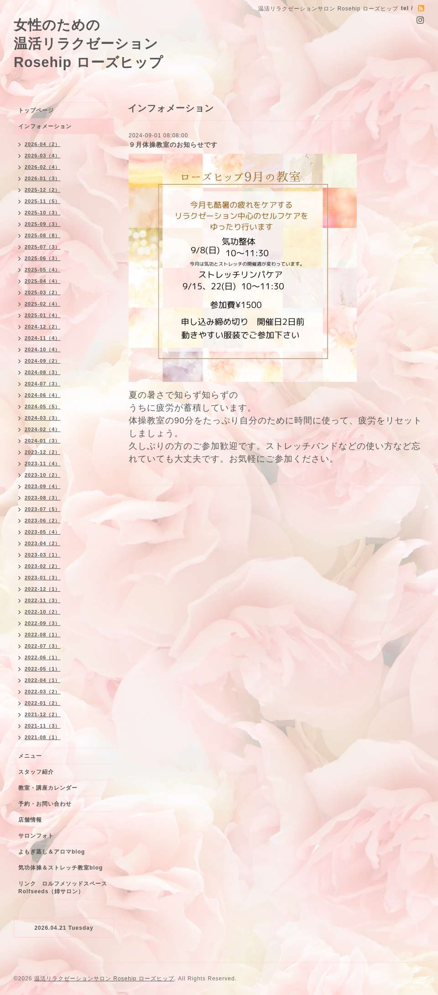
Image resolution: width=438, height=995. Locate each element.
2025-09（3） (43, 224)
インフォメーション (45, 126)
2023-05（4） (43, 532)
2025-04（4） (43, 281)
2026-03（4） (43, 155)
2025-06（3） (43, 258)
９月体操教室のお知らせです (173, 144)
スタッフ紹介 (36, 772)
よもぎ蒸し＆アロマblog (51, 852)
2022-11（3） (43, 600)
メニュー (30, 756)
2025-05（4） (43, 269)
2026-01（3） (43, 178)
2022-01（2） (43, 703)
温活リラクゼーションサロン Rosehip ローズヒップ (104, 978)
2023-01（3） (43, 577)
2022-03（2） (43, 691)
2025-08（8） (43, 235)
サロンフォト (36, 836)
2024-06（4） (43, 395)
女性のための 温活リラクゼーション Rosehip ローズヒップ (88, 43)
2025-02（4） (43, 304)
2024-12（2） (43, 326)
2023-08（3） (43, 497)
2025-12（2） (43, 190)
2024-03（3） (43, 418)
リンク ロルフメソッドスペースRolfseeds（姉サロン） (62, 887)
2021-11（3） (43, 726)
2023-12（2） (43, 452)
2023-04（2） (43, 543)
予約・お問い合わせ (45, 804)
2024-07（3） (43, 383)
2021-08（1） (43, 737)
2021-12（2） (43, 714)
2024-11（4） (43, 338)
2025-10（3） (43, 212)
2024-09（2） (43, 361)
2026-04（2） (43, 144)
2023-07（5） (43, 509)
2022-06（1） (43, 657)
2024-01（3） (43, 440)
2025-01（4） (43, 315)
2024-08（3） (43, 372)
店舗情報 (30, 820)
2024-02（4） (43, 429)
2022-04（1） (43, 680)
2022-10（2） (43, 612)
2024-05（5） (43, 406)
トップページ (36, 110)
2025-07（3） (43, 247)
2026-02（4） (43, 167)
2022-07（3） (43, 646)
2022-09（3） (43, 623)
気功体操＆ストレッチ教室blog (60, 868)
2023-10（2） (43, 475)
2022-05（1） (43, 669)
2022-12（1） (43, 589)
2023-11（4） (43, 463)
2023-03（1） (43, 554)
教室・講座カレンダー (48, 788)
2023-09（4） (43, 486)
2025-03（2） (43, 292)
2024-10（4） (43, 349)
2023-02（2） (43, 566)
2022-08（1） (43, 634)
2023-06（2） (43, 520)
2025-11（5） (43, 201)
